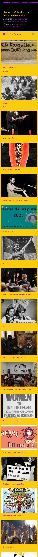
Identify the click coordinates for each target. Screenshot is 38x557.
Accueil (4, 34)
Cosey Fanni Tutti (9, 138)
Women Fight (8, 103)
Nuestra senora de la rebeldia (13, 515)
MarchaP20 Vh (8, 232)
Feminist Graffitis (9, 67)
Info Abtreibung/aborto (11, 170)
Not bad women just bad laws (14, 484)
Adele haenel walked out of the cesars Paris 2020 (19, 295)
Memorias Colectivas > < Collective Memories (20, 2)
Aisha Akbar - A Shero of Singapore (15, 200)
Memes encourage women (12, 421)
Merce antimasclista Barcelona (14, 452)
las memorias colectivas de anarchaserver (15, 20)
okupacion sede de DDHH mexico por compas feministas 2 (19, 389)
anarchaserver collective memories (15, 25)
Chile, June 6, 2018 (9, 547)
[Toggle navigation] (5, 5)
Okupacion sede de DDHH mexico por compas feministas (19, 358)
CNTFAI (5, 263)
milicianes (6, 326)
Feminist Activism (14, 34)
